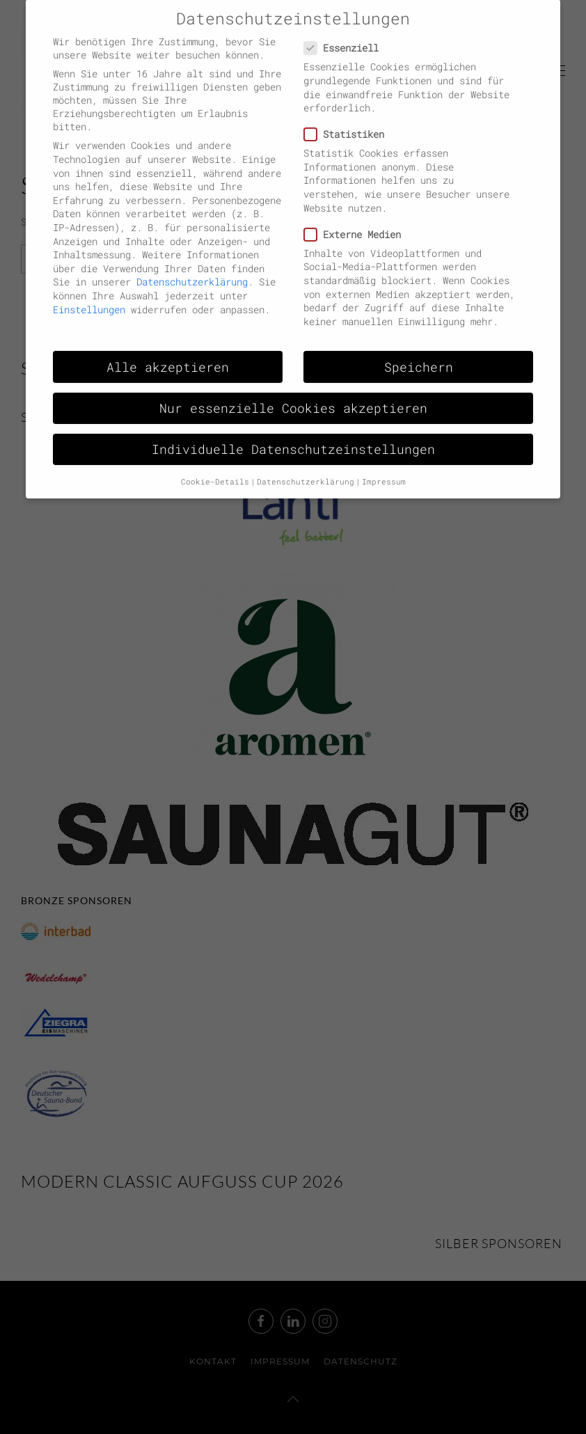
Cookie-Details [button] (215, 468)
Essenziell (346, 34)
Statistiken (349, 120)
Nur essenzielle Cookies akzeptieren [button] (293, 394)
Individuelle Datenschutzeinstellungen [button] (293, 435)
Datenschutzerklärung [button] (305, 468)
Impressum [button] (384, 468)
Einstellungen (89, 295)
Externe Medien (358, 220)
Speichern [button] (418, 353)
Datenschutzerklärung (192, 268)
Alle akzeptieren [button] (167, 353)
